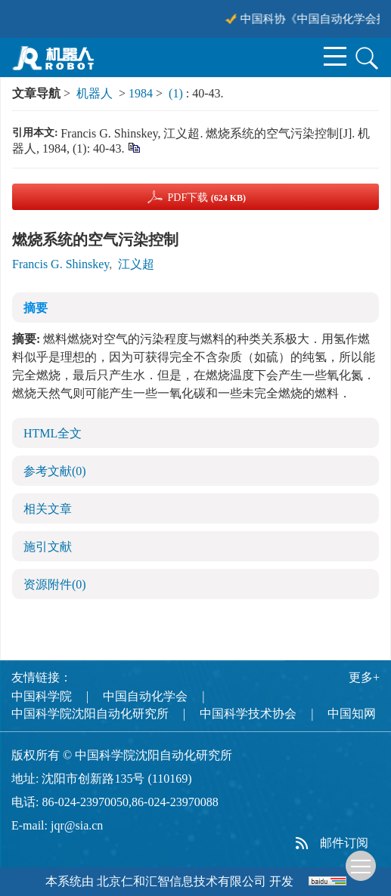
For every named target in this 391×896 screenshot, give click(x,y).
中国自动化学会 (145, 696)
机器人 (94, 93)
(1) (177, 93)
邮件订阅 (344, 842)
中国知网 (351, 713)
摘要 (35, 307)
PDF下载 (206, 197)
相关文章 (47, 508)
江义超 (136, 264)
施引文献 (47, 546)
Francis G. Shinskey (60, 264)
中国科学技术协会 (248, 713)
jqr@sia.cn (77, 825)
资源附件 (54, 584)
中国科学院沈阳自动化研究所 (90, 713)
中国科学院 (41, 696)
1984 (141, 93)
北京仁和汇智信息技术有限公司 (181, 881)
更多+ (364, 677)
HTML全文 (52, 433)
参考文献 (54, 471)
